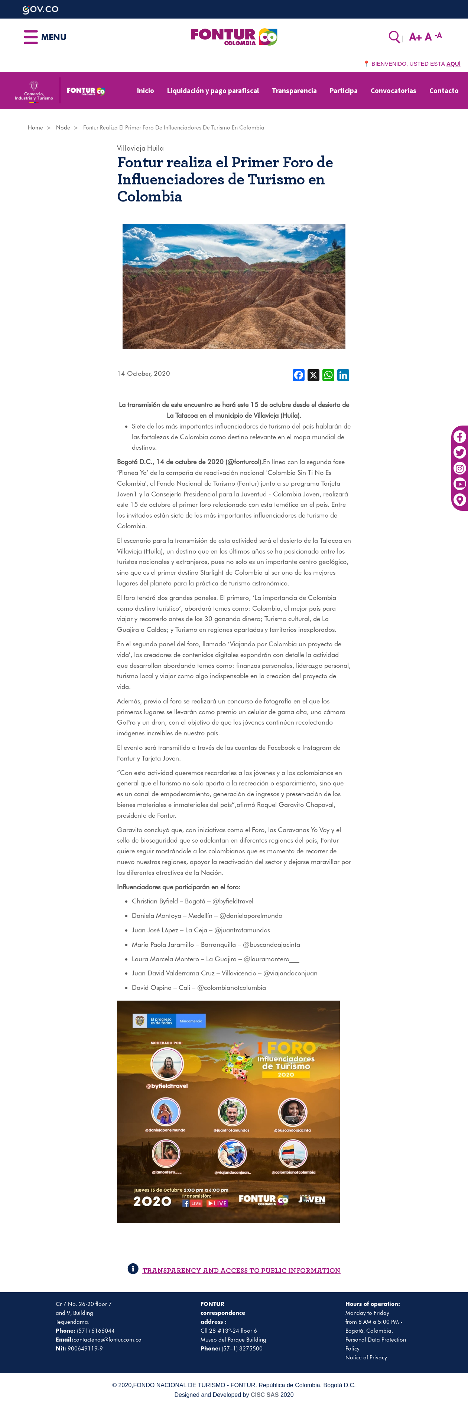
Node (63, 127)
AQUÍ (453, 63)
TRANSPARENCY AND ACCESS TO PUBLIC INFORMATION (234, 1270)
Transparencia (294, 90)
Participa (344, 90)
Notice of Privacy (366, 1357)
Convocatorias (393, 90)
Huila (155, 148)
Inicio (145, 90)
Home (35, 127)
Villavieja (131, 148)
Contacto (444, 90)
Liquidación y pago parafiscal (213, 90)
